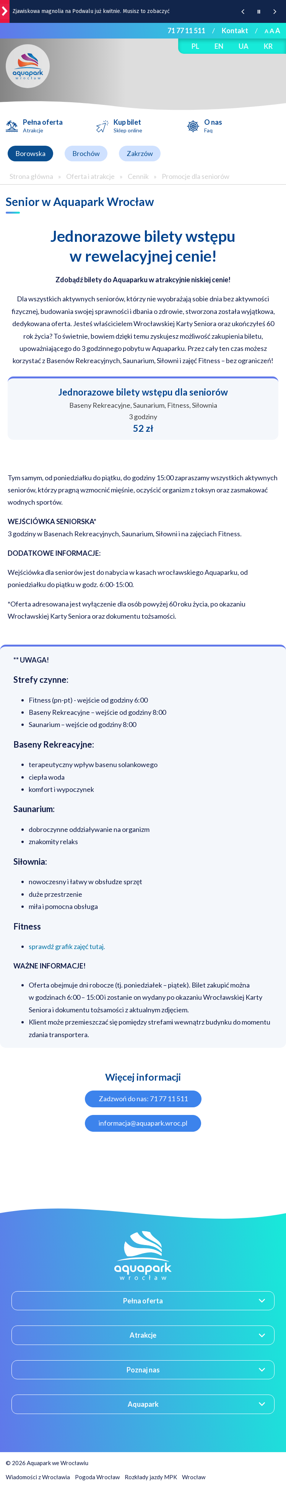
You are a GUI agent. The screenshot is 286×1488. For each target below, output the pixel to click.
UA (244, 46)
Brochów (86, 153)
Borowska (30, 153)
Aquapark (143, 1404)
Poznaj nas (143, 1370)
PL (195, 46)
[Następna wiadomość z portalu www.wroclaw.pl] (275, 11)
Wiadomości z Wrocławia (38, 1477)
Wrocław (193, 1477)
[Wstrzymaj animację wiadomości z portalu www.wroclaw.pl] (259, 11)
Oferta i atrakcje (90, 176)
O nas (213, 126)
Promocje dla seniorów (195, 176)
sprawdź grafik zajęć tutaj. (67, 946)
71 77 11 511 (186, 30)
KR (268, 46)
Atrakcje (143, 1335)
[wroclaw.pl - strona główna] (5, 11)
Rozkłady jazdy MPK (151, 1477)
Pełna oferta (43, 126)
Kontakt (235, 30)
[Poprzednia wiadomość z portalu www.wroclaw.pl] (243, 11)
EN (218, 46)
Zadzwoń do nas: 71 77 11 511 (143, 1098)
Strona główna (31, 176)
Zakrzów (140, 153)
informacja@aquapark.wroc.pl (143, 1123)
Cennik (138, 176)
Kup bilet (128, 126)
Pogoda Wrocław (97, 1477)
